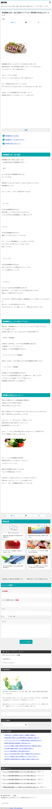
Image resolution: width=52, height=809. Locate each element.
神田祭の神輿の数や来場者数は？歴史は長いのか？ (17, 743)
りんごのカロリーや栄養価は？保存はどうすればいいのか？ (13, 551)
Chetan (11, 808)
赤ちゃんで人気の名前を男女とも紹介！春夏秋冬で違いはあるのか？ (22, 753)
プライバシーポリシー (9, 662)
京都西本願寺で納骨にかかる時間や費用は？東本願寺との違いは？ (21, 737)
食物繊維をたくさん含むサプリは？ (15, 139)
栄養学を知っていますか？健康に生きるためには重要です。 (39, 579)
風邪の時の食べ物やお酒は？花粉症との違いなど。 (38, 536)
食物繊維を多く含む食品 (12, 135)
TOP (6, 795)
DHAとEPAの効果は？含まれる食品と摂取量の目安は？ (13, 566)
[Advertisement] (26, 30)
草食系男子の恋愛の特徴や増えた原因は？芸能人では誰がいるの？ (21, 759)
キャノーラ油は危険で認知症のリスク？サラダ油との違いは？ (19, 771)
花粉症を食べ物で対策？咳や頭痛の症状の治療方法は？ (13, 536)
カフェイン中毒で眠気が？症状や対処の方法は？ (17, 751)
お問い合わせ (6, 659)
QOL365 (4, 2)
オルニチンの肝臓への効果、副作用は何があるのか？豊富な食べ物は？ (23, 745)
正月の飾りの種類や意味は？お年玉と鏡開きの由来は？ (19, 748)
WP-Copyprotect (18, 808)
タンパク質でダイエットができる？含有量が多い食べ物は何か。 (38, 551)
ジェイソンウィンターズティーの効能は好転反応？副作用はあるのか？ (23, 740)
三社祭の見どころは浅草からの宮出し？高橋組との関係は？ (20, 735)
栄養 (3, 19)
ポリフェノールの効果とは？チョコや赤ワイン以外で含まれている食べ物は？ (38, 566)
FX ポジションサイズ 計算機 (11, 655)
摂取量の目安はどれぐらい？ (13, 143)
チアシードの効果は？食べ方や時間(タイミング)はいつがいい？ (21, 756)
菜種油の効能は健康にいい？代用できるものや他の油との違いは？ (20, 787)
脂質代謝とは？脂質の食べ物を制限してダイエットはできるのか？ (14, 579)
